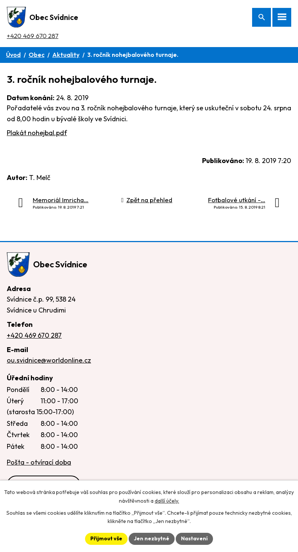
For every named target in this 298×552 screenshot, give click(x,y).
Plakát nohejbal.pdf (37, 132)
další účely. (167, 500)
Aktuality (65, 54)
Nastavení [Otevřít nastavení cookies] (194, 538)
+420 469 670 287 (32, 36)
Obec (36, 54)
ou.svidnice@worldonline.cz (49, 360)
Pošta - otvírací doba (39, 462)
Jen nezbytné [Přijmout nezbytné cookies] (151, 538)
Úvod (13, 54)
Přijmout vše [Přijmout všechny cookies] (106, 538)
